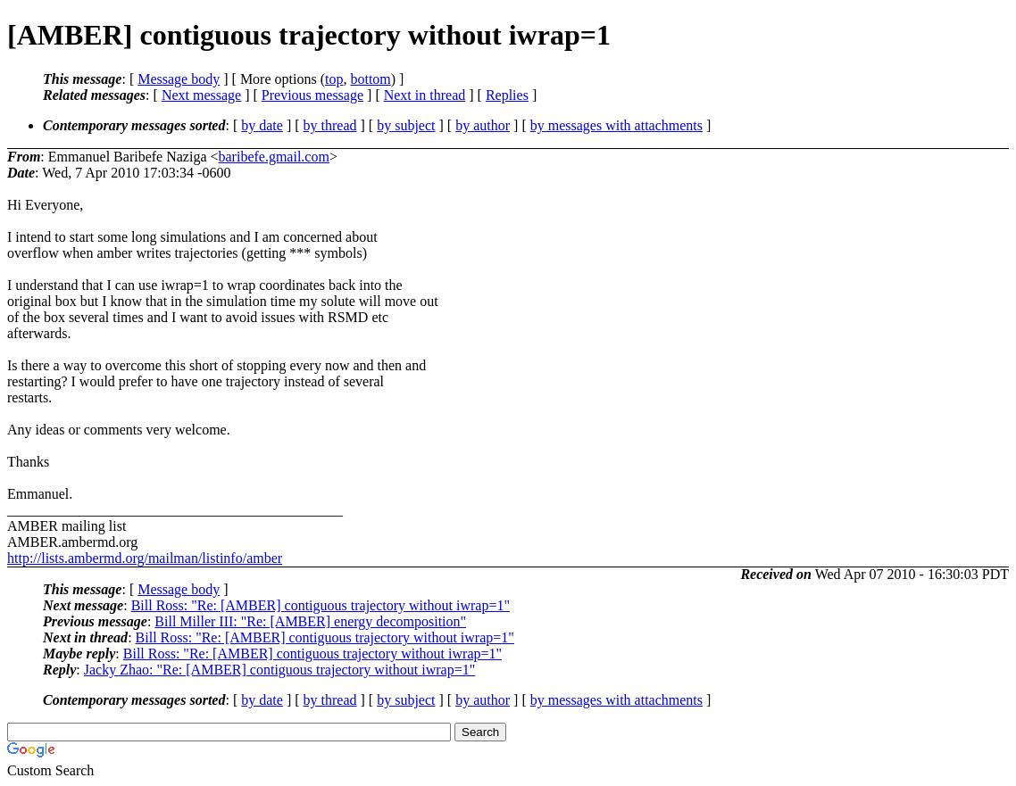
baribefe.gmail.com (274, 156)
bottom (370, 79)
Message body (178, 79)
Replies (507, 95)
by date (262, 125)
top (334, 79)
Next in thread (425, 95)
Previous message (312, 95)
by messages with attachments (616, 125)
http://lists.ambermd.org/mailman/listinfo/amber (144, 558)
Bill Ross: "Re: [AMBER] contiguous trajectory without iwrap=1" (320, 605)
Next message (201, 95)
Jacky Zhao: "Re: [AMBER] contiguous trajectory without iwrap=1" (279, 669)
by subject (406, 125)
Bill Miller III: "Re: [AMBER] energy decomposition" (310, 621)
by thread (330, 125)
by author (482, 125)
